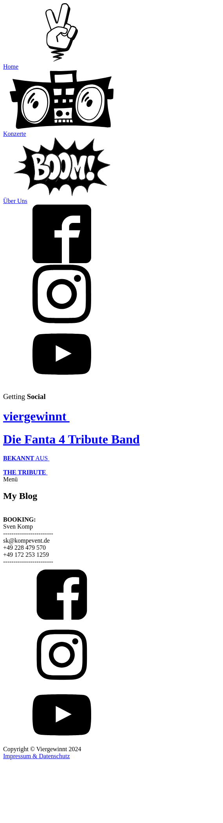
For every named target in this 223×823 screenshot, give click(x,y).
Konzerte (14, 133)
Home (10, 66)
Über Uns (15, 201)
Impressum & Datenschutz (36, 756)
